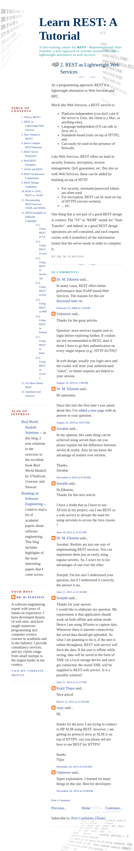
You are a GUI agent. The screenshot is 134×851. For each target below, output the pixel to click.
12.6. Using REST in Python (41, 324)
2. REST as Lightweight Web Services (89, 68)
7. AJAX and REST (31, 169)
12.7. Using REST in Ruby (40, 345)
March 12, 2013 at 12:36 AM (73, 701)
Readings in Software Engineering (32, 498)
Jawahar (62, 429)
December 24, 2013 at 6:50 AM (74, 766)
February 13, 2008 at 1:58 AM (73, 307)
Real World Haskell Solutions (30, 427)
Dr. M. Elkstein (68, 279)
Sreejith (62, 483)
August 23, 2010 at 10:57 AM (73, 422)
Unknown (64, 314)
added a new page (91, 410)
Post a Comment (60, 800)
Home (86, 808)
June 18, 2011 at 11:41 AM (72, 532)
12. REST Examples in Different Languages (33, 216)
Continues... (114, 808)
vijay (60, 708)
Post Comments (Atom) (88, 818)
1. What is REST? (31, 117)
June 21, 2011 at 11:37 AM (72, 682)
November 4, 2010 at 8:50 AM (74, 477)
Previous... (59, 808)
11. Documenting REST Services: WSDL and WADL (33, 204)
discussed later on (69, 301)
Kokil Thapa (66, 688)
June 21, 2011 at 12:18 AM (72, 591)
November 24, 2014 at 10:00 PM (75, 790)
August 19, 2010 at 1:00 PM (72, 382)
